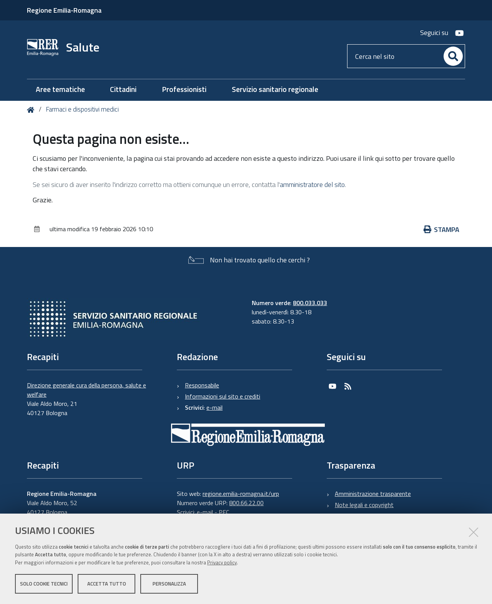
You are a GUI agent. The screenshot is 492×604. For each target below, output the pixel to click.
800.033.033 (310, 302)
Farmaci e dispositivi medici (82, 109)
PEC (224, 512)
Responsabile (202, 385)
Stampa (442, 229)
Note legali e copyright (364, 504)
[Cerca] (453, 56)
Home (32, 110)
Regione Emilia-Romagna (64, 10)
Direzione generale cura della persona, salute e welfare (86, 389)
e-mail (214, 407)
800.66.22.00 (246, 502)
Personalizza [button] (169, 584)
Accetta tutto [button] (106, 584)
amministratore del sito (312, 184)
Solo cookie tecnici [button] (44, 584)
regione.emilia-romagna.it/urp (241, 493)
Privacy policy (222, 563)
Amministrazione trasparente (373, 493)
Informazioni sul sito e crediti (222, 396)
